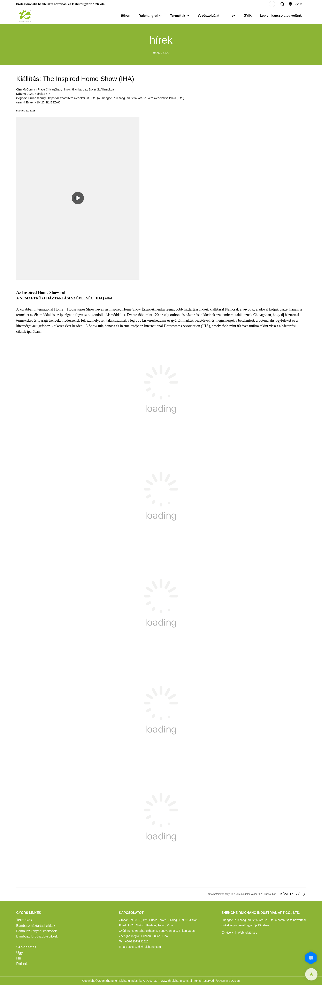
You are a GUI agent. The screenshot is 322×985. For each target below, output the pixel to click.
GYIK (248, 15)
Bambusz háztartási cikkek (35, 925)
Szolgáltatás (26, 947)
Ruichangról (148, 15)
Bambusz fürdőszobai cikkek (37, 936)
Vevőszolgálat (208, 15)
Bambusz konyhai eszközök (36, 931)
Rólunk (22, 964)
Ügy (19, 953)
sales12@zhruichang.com (144, 946)
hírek (231, 15)
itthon (125, 15)
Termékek (177, 15)
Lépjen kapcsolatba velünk (281, 15)
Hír (18, 958)
